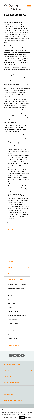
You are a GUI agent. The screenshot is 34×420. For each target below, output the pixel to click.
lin (19, 355)
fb (11, 355)
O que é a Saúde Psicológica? (17, 284)
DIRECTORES (8, 376)
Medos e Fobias (13, 311)
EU (9, 273)
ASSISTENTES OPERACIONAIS (13, 401)
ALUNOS (6, 370)
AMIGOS (10, 261)
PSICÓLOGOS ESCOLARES (11, 382)
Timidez (10, 296)
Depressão (11, 307)
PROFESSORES (8, 394)
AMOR (10, 267)
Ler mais (28, 417)
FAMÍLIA (10, 255)
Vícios (10, 327)
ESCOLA (10, 241)
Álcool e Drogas (13, 323)
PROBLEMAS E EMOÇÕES (15, 279)
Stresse (10, 299)
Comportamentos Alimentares (17, 315)
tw (15, 355)
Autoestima (11, 292)
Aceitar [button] (22, 417)
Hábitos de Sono (13, 319)
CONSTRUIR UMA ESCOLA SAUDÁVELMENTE (15, 248)
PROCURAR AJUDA (13, 345)
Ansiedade (11, 303)
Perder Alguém (12, 338)
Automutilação (12, 331)
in (23, 355)
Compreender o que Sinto (16, 288)
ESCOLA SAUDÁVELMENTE (12, 364)
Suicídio (10, 334)
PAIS (5, 388)
